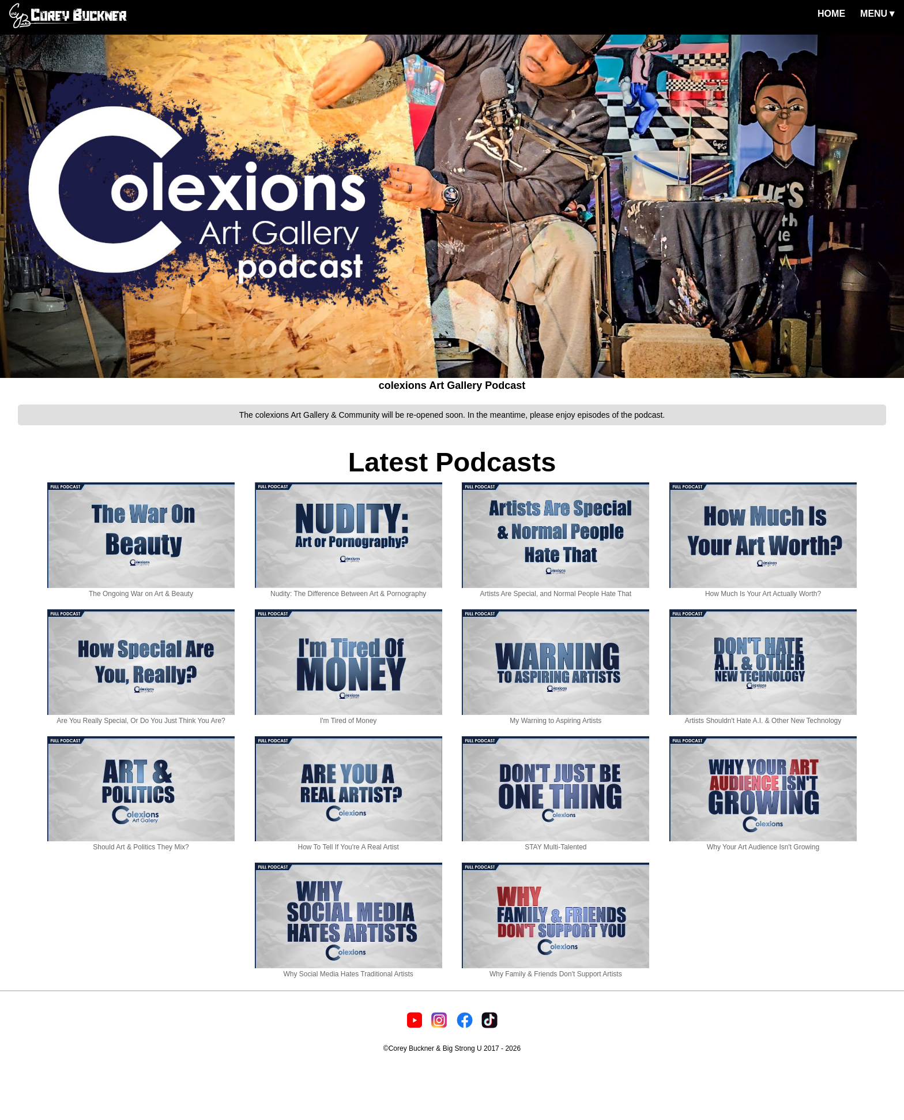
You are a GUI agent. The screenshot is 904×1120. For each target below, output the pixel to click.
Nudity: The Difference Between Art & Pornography (348, 590)
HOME (831, 13)
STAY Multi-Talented (555, 843)
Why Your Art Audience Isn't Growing (763, 843)
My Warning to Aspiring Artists (555, 717)
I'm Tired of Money (348, 717)
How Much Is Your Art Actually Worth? (763, 590)
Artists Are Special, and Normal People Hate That (555, 590)
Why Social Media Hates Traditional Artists (348, 970)
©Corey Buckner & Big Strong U (432, 1048)
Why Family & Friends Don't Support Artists (555, 970)
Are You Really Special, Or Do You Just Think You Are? (141, 717)
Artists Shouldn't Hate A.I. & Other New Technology (763, 717)
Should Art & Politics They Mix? (141, 843)
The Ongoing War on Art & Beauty (141, 590)
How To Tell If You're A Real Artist (348, 843)
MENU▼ (878, 13)
